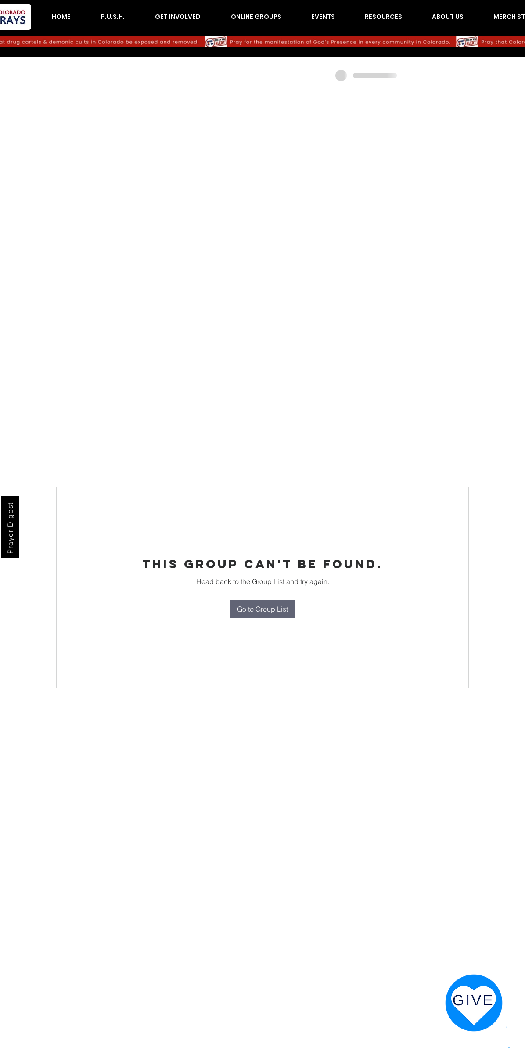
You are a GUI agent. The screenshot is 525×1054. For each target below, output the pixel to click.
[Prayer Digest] (10, 527)
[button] (113, 17)
